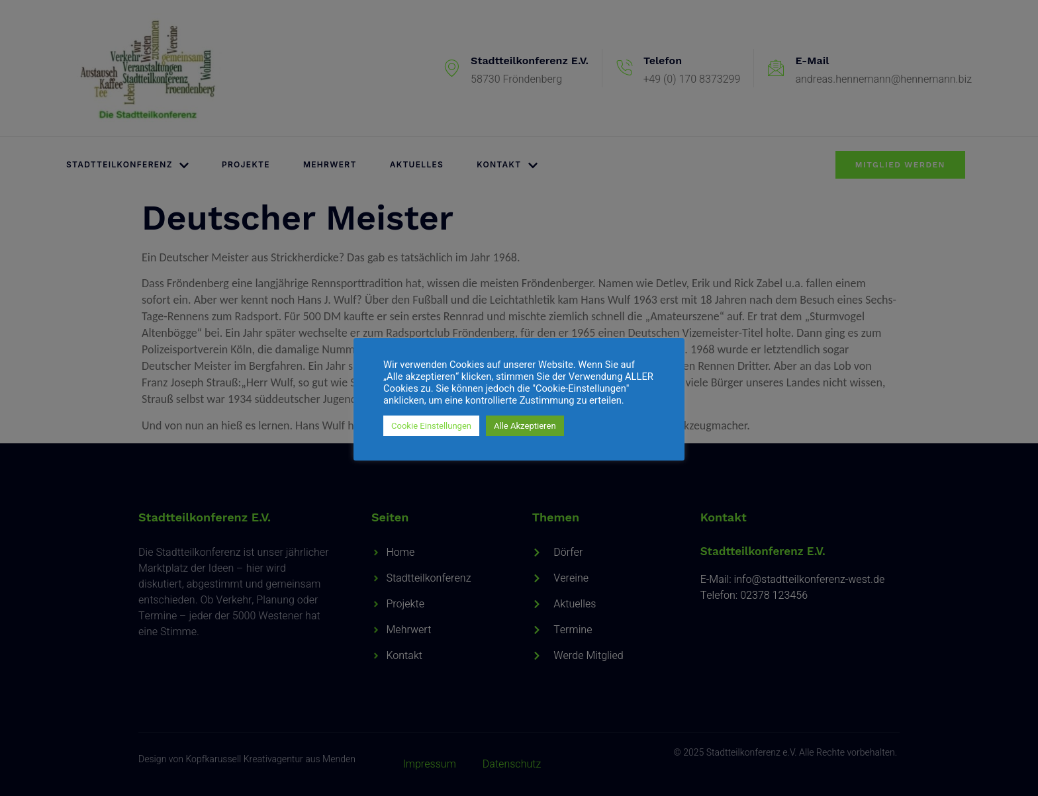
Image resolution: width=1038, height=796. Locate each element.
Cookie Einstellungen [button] (431, 426)
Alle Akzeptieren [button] (525, 426)
